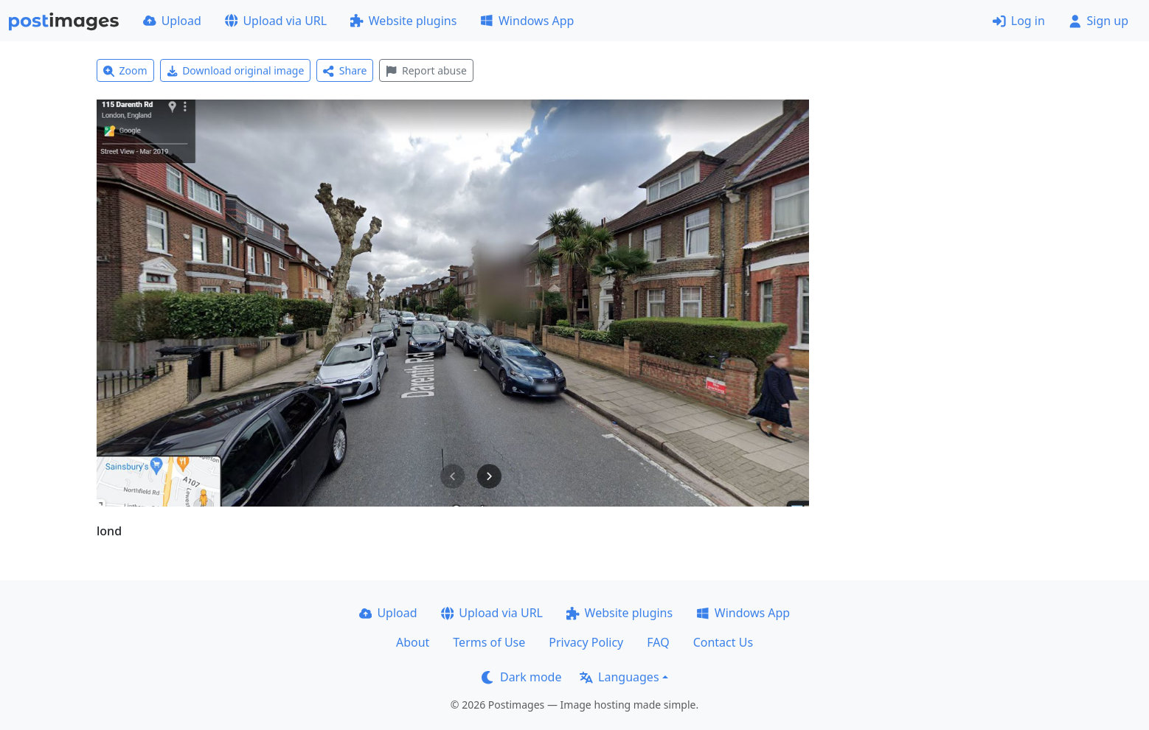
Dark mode (521, 677)
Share (345, 70)
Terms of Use (489, 642)
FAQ (658, 642)
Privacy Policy (586, 642)
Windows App (527, 21)
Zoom (125, 70)
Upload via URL (276, 21)
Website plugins (403, 21)
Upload (172, 21)
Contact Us (723, 642)
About (412, 642)
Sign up (1098, 21)
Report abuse (426, 70)
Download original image (236, 70)
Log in (1019, 21)
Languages (619, 677)
